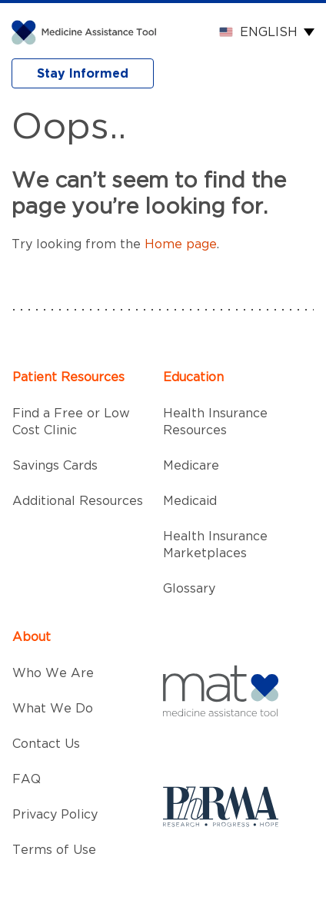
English (269, 32)
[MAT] (87, 31)
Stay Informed (82, 74)
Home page (181, 244)
